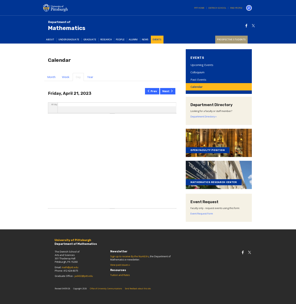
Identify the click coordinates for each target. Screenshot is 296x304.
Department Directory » (203, 116)
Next (167, 91)
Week (65, 77)
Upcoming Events (201, 65)
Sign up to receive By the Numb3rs (129, 256)
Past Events (198, 79)
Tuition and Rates (120, 275)
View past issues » (120, 264)
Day (80, 78)
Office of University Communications (106, 288)
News (145, 39)
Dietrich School (217, 8)
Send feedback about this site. (138, 288)
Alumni (133, 39)
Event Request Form (201, 213)
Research (106, 39)
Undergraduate (69, 39)
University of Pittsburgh (70, 8)
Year (90, 77)
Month (51, 77)
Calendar (196, 87)
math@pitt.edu (70, 267)
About (50, 39)
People (120, 39)
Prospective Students (231, 39)
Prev (152, 91)
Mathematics (66, 25)
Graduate (89, 39)
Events (157, 39)
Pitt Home (199, 8)
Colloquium (197, 72)
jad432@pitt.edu (84, 276)
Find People (236, 8)
